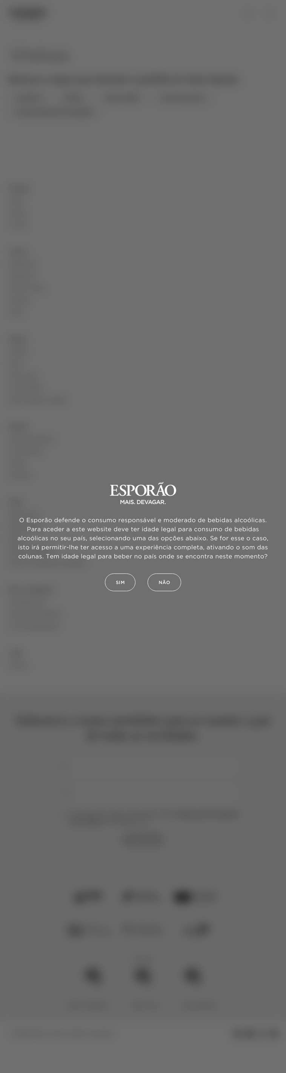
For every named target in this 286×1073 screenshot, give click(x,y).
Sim (120, 583)
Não (164, 583)
